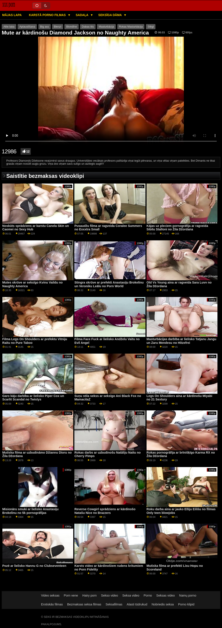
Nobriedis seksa (163, 604)
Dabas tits (88, 26)
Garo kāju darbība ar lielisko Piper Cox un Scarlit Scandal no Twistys (33, 397)
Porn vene (71, 595)
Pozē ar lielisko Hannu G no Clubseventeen (34, 565)
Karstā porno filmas (47, 15)
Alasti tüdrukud (137, 604)
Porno (148, 595)
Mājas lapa (12, 15)
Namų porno (187, 595)
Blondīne (71, 26)
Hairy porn (89, 595)
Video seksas (50, 595)
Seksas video (165, 595)
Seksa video (130, 595)
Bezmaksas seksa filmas (84, 604)
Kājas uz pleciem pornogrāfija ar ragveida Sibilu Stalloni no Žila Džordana (177, 227)
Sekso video (109, 595)
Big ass (44, 26)
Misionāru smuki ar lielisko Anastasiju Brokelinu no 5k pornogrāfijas (30, 511)
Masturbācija (106, 26)
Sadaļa (82, 15)
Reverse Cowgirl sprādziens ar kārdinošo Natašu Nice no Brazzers (104, 511)
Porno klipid (186, 604)
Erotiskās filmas (52, 604)
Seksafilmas (114, 604)
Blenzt (57, 26)
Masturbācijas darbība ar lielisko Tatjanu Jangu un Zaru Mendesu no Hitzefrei (181, 340)
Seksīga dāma (110, 15)
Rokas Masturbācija (131, 26)
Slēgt (151, 26)
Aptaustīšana (27, 26)
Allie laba (9, 26)
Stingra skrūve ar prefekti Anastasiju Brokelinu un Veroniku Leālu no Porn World (109, 284)
